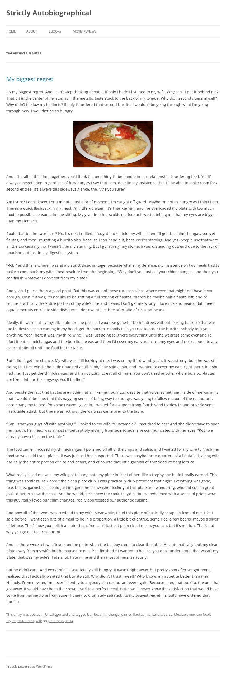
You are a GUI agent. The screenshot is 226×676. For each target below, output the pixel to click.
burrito (92, 614)
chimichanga (110, 614)
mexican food (199, 614)
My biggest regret (29, 79)
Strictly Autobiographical (48, 12)
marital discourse (158, 614)
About (31, 31)
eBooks (55, 31)
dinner (126, 614)
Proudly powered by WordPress (29, 666)
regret (11, 620)
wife (39, 620)
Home (11, 31)
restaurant (25, 620)
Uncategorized (56, 614)
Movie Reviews (84, 31)
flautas (138, 614)
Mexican (180, 614)
